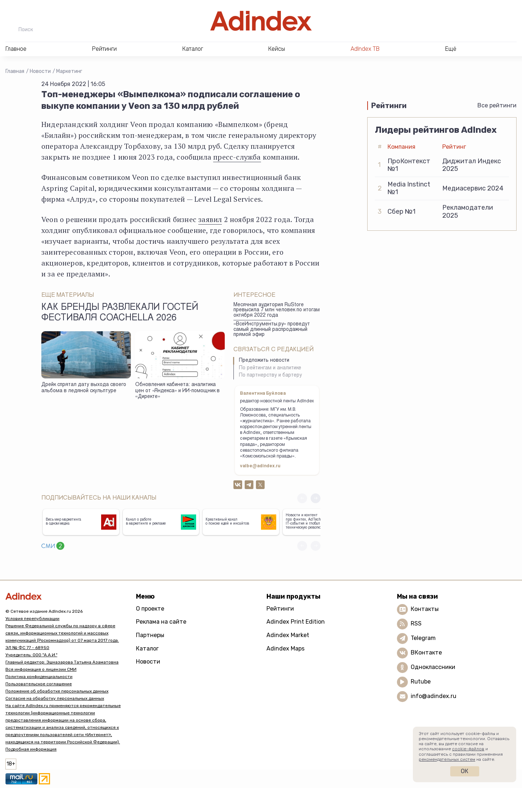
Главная (14, 71)
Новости (40, 71)
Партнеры (150, 635)
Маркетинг (69, 71)
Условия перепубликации (32, 618)
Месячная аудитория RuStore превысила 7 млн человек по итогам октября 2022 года (276, 310)
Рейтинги (280, 608)
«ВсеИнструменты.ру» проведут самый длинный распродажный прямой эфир (271, 329)
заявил (210, 219)
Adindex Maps (285, 648)
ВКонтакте (426, 652)
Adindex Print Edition (295, 621)
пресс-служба (237, 157)
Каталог (147, 648)
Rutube (421, 681)
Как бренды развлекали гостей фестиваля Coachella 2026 (119, 313)
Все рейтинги (497, 105)
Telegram (423, 638)
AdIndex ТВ (365, 48)
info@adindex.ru (433, 696)
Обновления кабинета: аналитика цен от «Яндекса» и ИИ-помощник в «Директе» (177, 390)
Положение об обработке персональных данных (56, 691)
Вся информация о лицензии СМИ (40, 669)
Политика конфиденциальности (38, 676)
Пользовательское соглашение (38, 683)
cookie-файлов (468, 748)
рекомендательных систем (447, 759)
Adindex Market (287, 635)
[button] (315, 498)
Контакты (425, 609)
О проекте (150, 608)
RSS (416, 623)
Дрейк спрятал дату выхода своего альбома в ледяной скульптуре (83, 388)
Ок (464, 771)
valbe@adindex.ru (260, 466)
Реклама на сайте (161, 621)
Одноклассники (433, 667)
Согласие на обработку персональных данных (54, 698)
